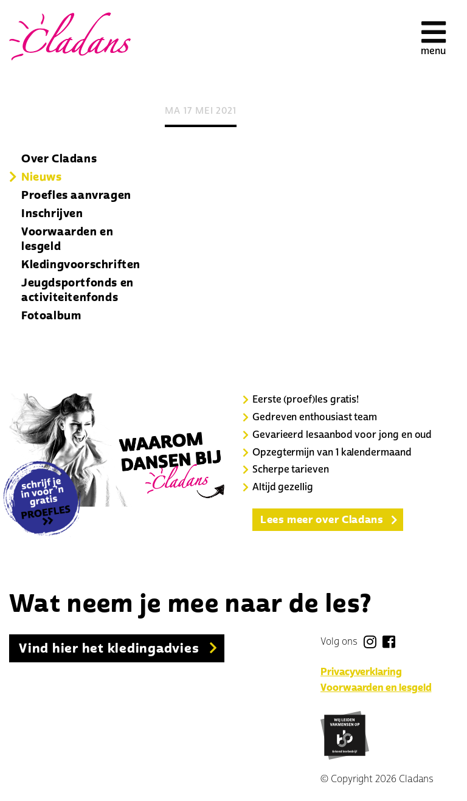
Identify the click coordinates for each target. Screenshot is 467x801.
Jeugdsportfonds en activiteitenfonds (77, 290)
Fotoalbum (51, 315)
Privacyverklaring (361, 672)
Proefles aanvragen (76, 195)
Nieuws (41, 177)
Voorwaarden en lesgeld (67, 239)
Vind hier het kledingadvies (109, 648)
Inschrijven (52, 213)
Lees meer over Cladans (321, 520)
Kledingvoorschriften (80, 264)
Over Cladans (59, 158)
